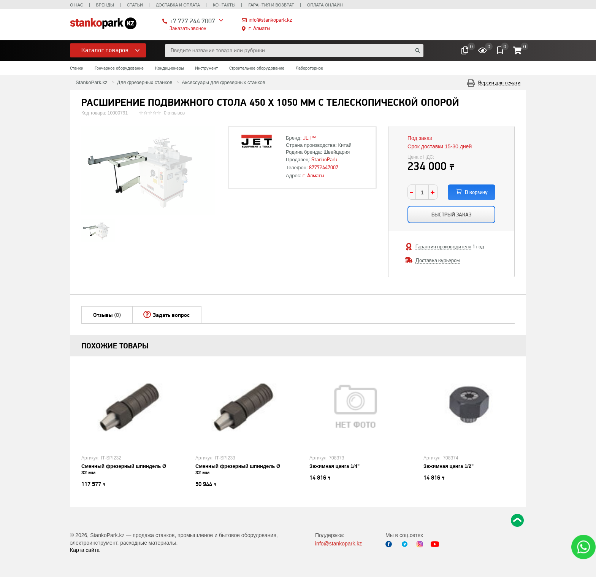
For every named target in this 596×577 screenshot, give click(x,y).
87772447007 (323, 167)
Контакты (224, 5)
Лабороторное (309, 68)
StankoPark (324, 159)
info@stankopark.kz (270, 20)
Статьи (135, 5)
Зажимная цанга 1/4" (334, 466)
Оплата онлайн (325, 5)
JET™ (309, 138)
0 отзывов (174, 113)
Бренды (105, 5)
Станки (76, 68)
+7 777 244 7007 (192, 21)
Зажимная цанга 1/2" (448, 466)
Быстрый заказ (451, 214)
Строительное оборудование (256, 68)
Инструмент (206, 68)
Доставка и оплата (178, 5)
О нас (76, 5)
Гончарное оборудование (119, 68)
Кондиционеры (169, 68)
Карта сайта (85, 550)
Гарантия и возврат (271, 5)
